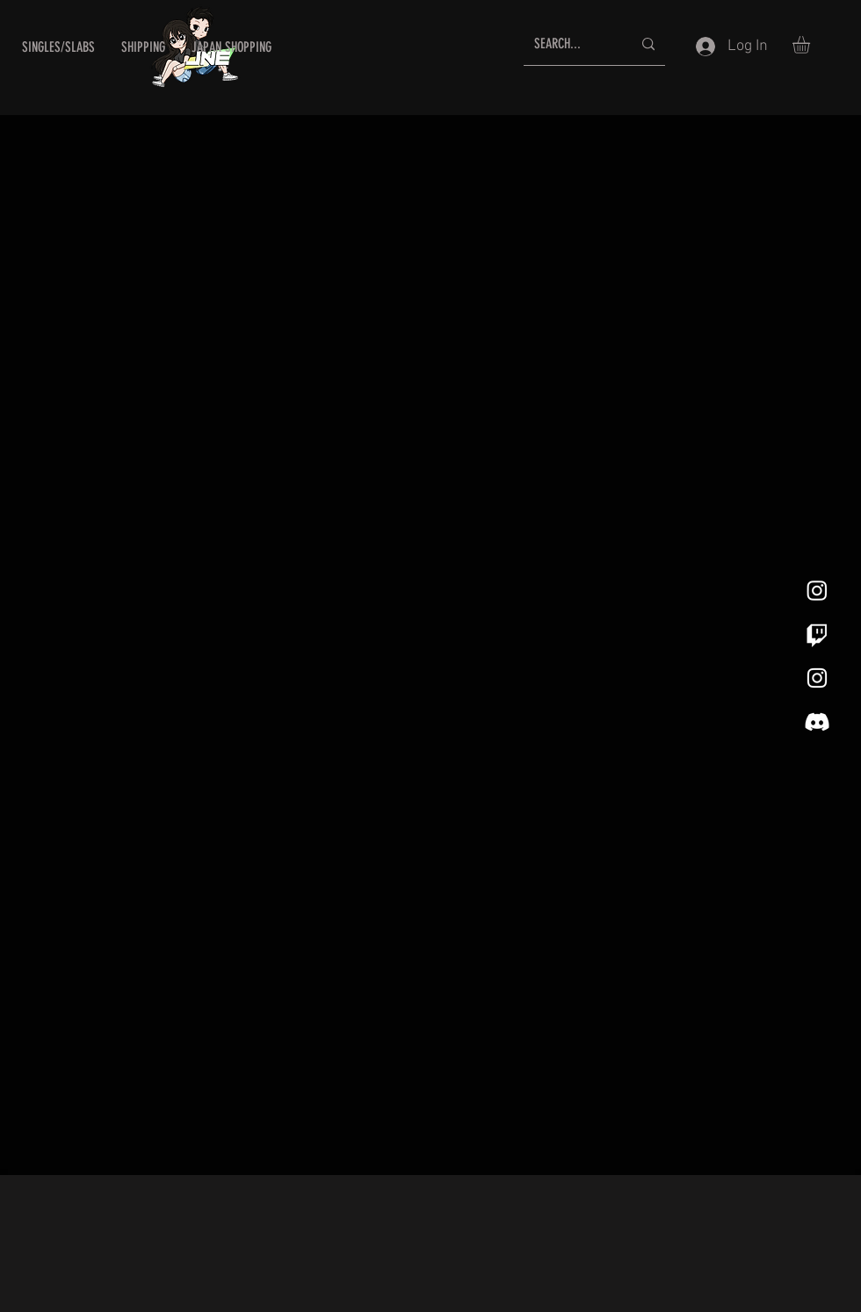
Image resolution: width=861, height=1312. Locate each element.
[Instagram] (817, 590)
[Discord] (817, 722)
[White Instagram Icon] (817, 678)
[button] (58, 47)
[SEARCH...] (569, 44)
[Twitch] (817, 634)
